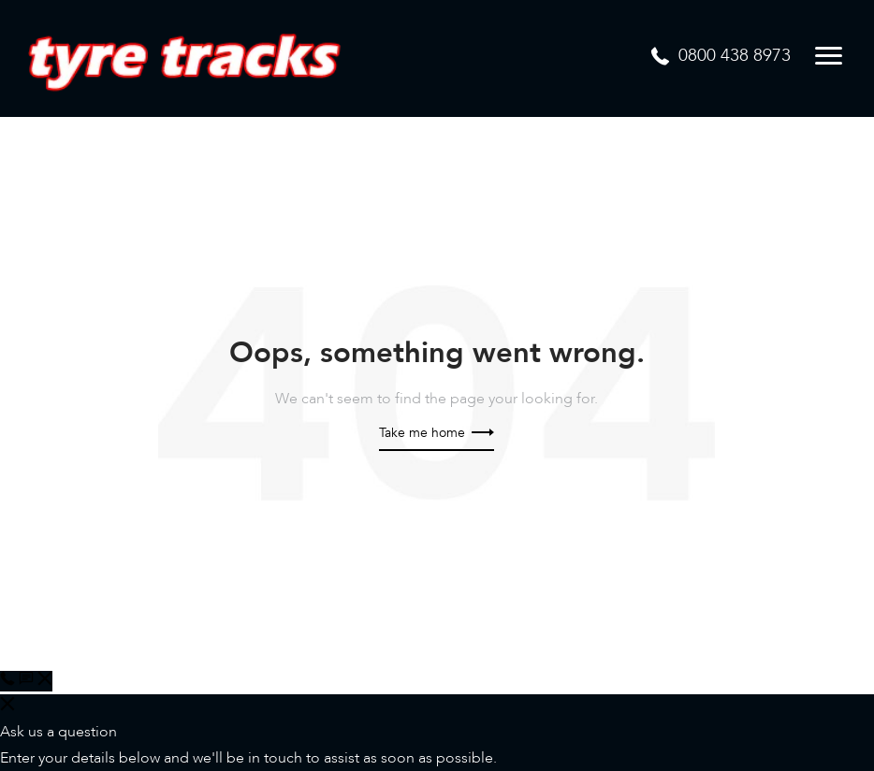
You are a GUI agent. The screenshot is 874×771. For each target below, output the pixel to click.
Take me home (436, 433)
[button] (35, 681)
